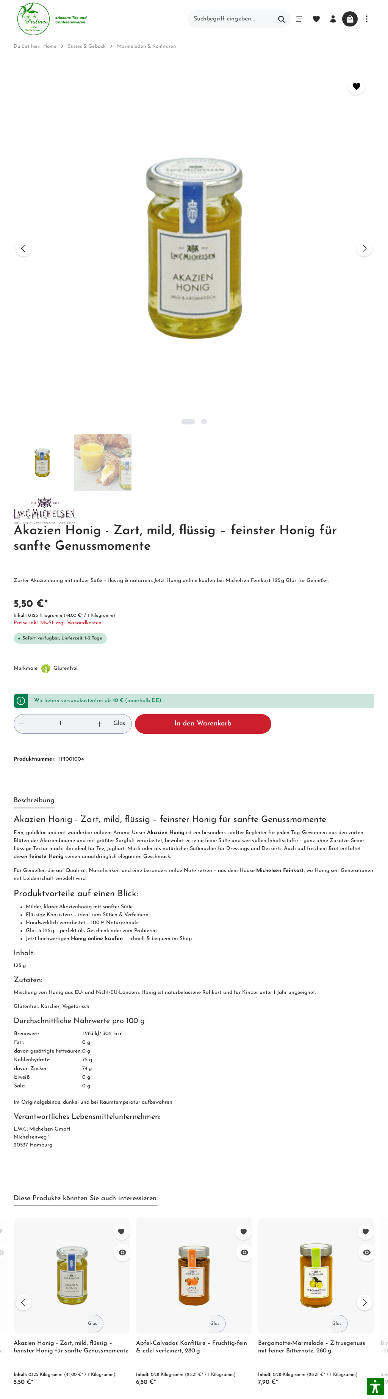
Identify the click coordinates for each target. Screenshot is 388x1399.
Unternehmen (129, 1162)
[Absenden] (367, 1062)
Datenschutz (224, 1203)
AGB (117, 1189)
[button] (375, 1386)
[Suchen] (276, 19)
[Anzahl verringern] (238, 349)
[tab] (34, 426)
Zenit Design (119, 1385)
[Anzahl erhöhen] (248, 349)
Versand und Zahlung (237, 1176)
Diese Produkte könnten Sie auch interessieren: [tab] (86, 824)
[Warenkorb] (347, 19)
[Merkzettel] (310, 19)
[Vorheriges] (23, 170)
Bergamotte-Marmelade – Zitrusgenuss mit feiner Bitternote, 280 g (311, 972)
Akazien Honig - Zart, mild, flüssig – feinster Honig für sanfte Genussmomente (71, 972)
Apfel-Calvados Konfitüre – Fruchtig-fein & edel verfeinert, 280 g (191, 972)
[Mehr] (366, 19)
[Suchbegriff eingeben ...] (224, 19)
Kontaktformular (36, 1270)
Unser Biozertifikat (136, 1176)
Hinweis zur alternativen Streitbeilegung (240, 1222)
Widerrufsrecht (228, 1189)
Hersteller (221, 1242)
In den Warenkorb (327, 349)
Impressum (125, 1203)
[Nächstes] (208, 170)
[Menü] (294, 19)
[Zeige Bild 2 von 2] (125, 265)
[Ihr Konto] (327, 19)
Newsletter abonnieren (141, 1230)
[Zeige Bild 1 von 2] (110, 265)
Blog (214, 1162)
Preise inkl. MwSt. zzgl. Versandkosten (277, 241)
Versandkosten (282, 1381)
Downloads (223, 1256)
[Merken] (199, 86)
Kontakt (122, 1216)
